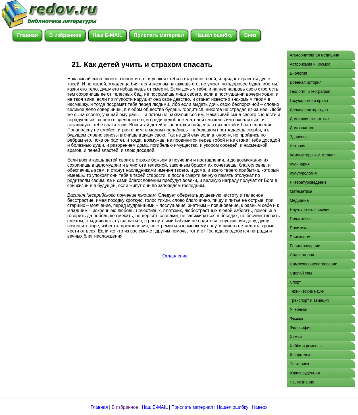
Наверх (259, 407)
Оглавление (175, 255)
